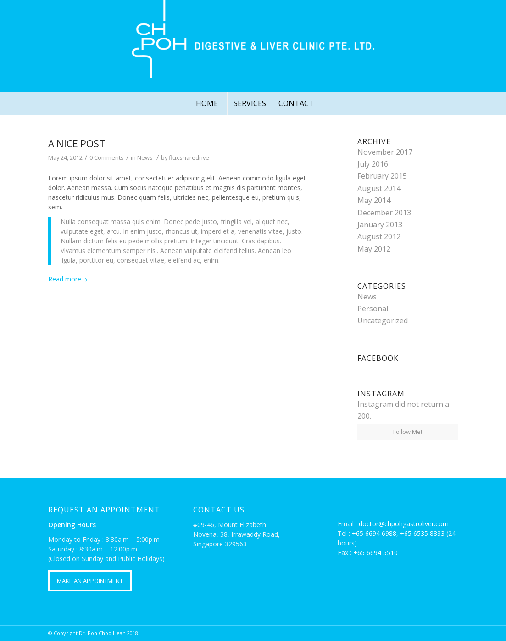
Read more (69, 279)
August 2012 (378, 236)
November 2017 (384, 152)
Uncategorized (382, 320)
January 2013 (379, 224)
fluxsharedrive (189, 157)
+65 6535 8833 (422, 533)
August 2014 (378, 188)
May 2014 (373, 200)
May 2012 (373, 249)
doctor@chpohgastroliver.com (404, 523)
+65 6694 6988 (374, 533)
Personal (372, 309)
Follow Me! (407, 431)
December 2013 (384, 213)
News (145, 157)
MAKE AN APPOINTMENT (90, 581)
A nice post (76, 143)
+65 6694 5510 (375, 552)
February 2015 (382, 176)
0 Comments (106, 157)
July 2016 (372, 164)
